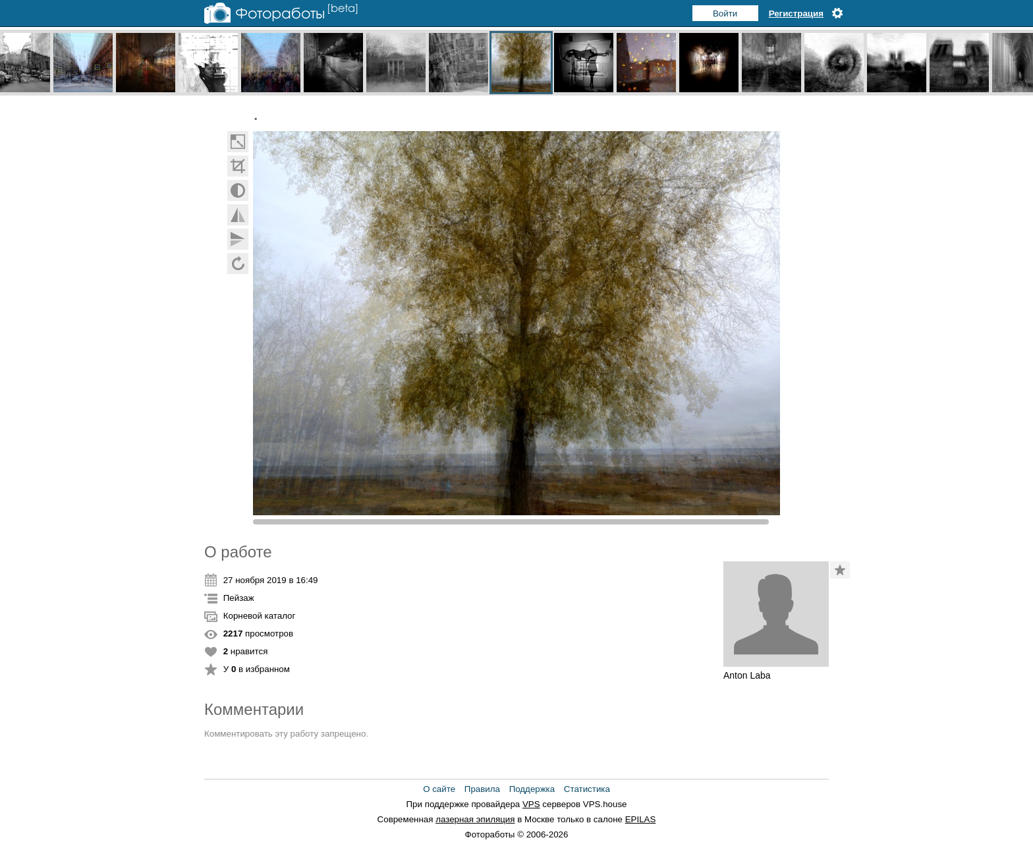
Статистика (587, 789)
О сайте (439, 789)
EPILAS (640, 819)
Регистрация (796, 13)
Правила (482, 789)
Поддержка (532, 789)
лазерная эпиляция (475, 819)
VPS (531, 804)
